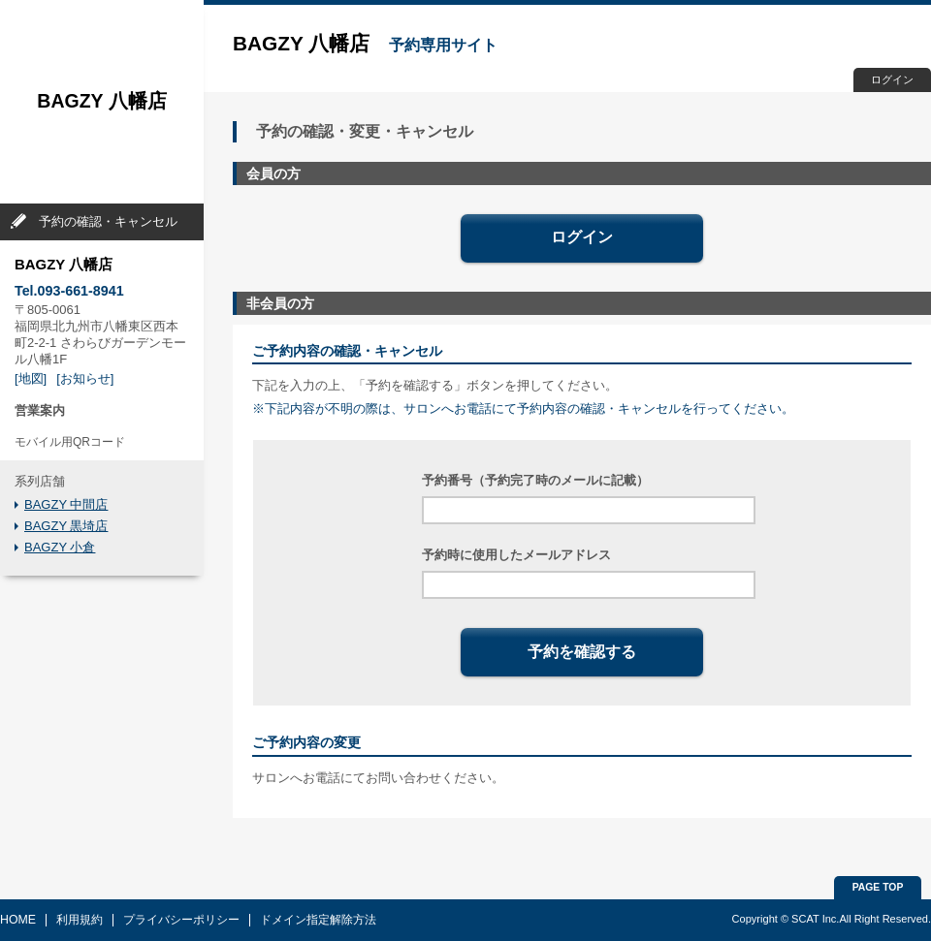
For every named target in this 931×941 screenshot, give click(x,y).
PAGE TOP (878, 887)
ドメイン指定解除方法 (318, 919)
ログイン (892, 79)
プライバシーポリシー (181, 919)
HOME (18, 919)
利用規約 (79, 919)
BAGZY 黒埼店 (66, 525)
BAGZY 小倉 (59, 547)
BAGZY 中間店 (66, 504)
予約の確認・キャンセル (108, 221)
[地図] (31, 378)
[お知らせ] (84, 378)
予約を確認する (582, 651)
